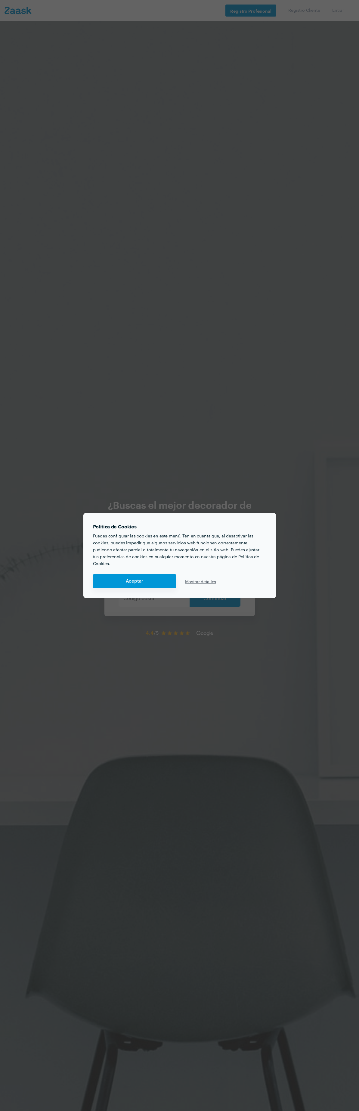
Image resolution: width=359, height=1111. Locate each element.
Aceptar (134, 581)
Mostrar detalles (200, 581)
